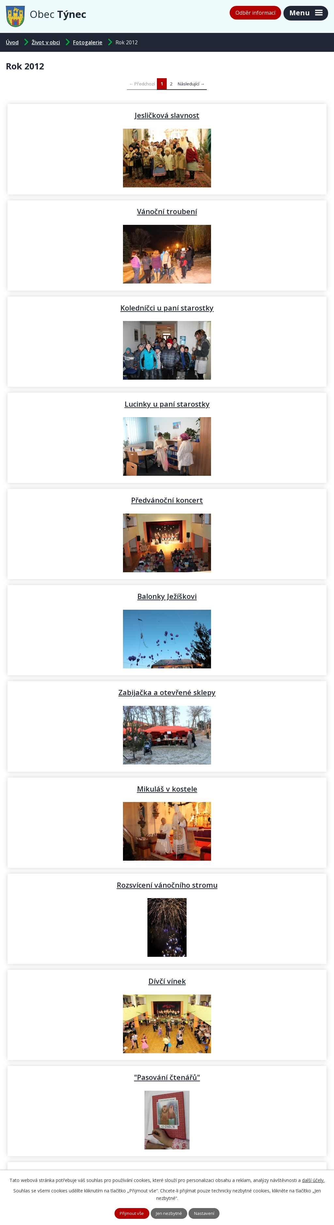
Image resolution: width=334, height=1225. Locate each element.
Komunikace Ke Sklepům (86, 788)
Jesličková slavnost (86, 115)
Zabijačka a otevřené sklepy (86, 403)
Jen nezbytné (170, 1213)
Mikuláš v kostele (248, 403)
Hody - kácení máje (248, 596)
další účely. (313, 1179)
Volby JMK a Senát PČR (87, 692)
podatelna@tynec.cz (207, 1158)
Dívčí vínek (247, 499)
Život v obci (46, 42)
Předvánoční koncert (86, 307)
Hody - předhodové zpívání (86, 980)
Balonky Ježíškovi (247, 307)
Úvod (12, 42)
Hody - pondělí (86, 884)
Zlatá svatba (247, 788)
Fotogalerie (87, 42)
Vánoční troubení (248, 115)
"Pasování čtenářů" (86, 596)
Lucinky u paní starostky (247, 211)
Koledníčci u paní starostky (86, 211)
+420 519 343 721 (114, 1158)
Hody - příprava (247, 980)
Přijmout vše (130, 1213)
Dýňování (247, 692)
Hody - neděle (247, 884)
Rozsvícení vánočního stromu (86, 499)
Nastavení (207, 1213)
